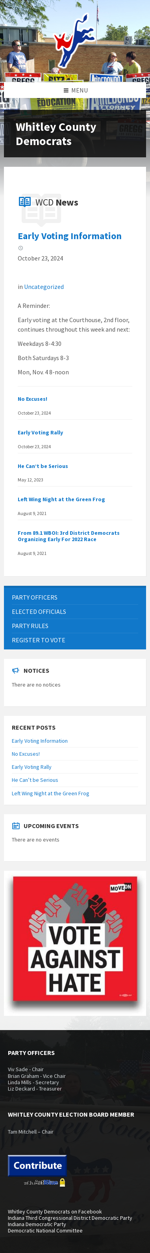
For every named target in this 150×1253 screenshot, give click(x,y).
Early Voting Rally (40, 432)
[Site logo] (75, 67)
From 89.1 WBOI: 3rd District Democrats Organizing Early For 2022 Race (69, 536)
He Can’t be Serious (43, 466)
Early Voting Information (70, 236)
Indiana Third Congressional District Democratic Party (70, 1217)
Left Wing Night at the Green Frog (61, 499)
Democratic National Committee (45, 1230)
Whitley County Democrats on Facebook (55, 1211)
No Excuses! (32, 398)
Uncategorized (44, 287)
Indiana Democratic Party (37, 1224)
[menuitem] (75, 597)
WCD (56, 202)
